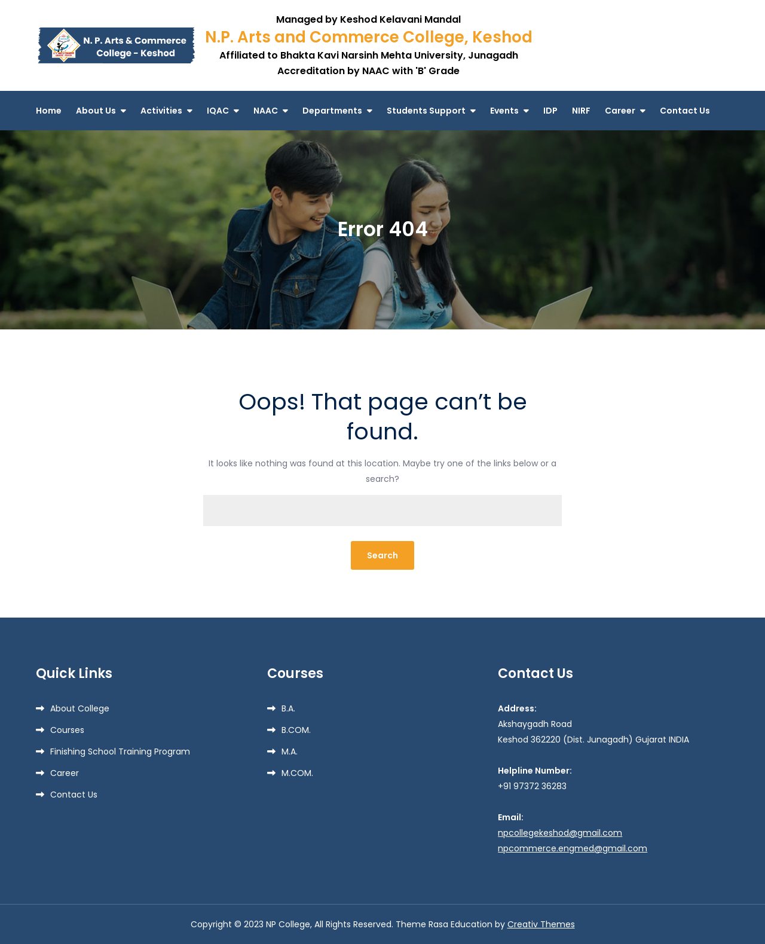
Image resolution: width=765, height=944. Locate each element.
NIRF (581, 111)
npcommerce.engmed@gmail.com (572, 848)
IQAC (218, 111)
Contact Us (685, 111)
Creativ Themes (541, 924)
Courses (67, 730)
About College (79, 708)
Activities (161, 111)
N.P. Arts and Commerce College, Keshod (369, 37)
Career (620, 111)
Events (504, 111)
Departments (332, 111)
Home (49, 111)
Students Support (426, 111)
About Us (96, 111)
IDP (550, 111)
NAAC (265, 111)
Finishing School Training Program (120, 751)
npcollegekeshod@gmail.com (560, 833)
